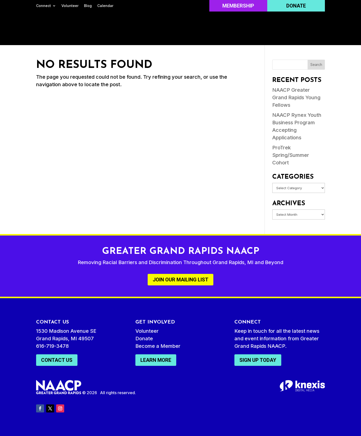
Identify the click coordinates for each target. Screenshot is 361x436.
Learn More (155, 360)
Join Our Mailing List (180, 280)
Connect (43, 6)
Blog (88, 6)
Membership (238, 6)
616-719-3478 (52, 346)
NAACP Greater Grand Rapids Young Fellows (296, 97)
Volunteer (69, 6)
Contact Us (56, 360)
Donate (296, 6)
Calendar (105, 6)
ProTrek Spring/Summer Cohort (290, 155)
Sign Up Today (257, 360)
